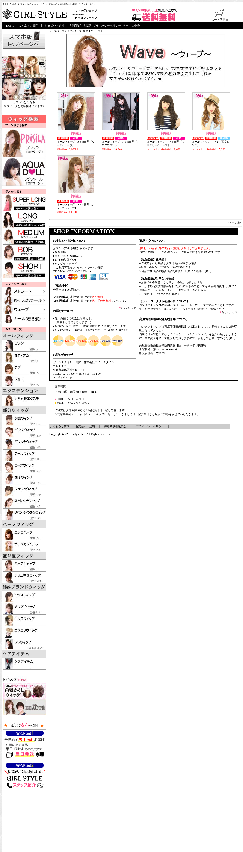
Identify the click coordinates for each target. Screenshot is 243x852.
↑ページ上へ (235, 222)
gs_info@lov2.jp (62, 377)
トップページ (56, 31)
